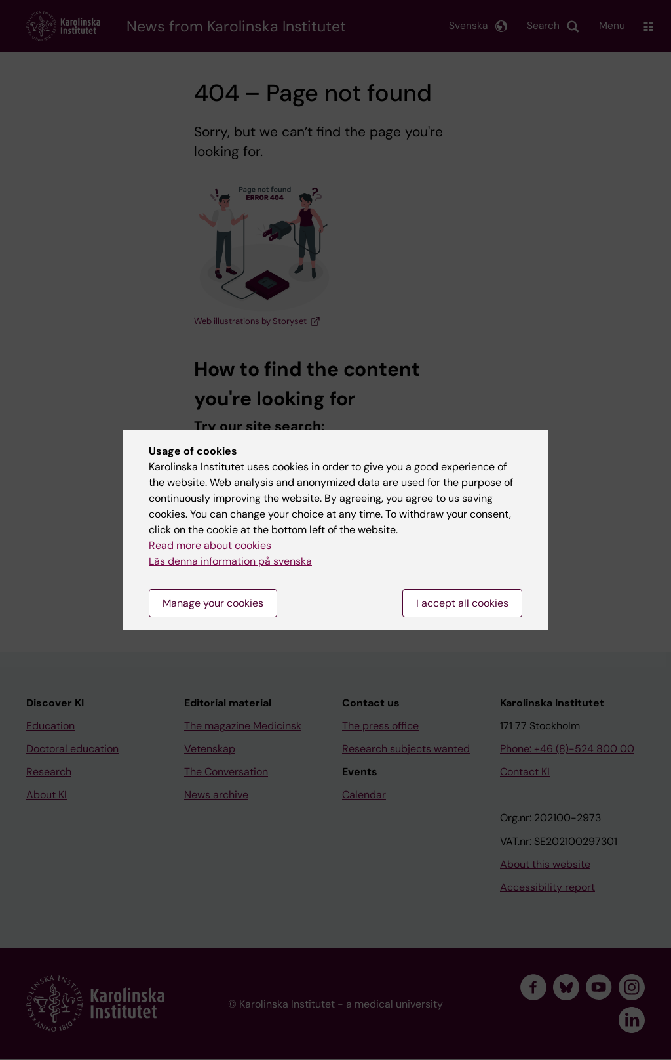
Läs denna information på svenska (230, 561)
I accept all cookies (462, 603)
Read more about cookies (210, 545)
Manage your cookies (213, 603)
